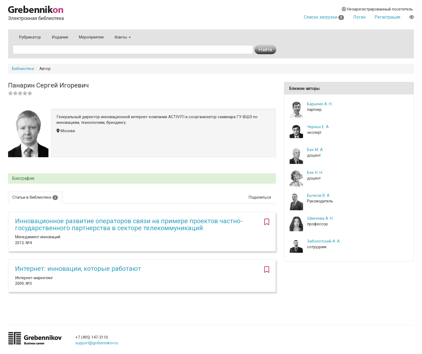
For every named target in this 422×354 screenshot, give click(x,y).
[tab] (142, 178)
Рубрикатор (30, 37)
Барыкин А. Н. (319, 103)
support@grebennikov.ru (96, 343)
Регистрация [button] (387, 17)
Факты (122, 37)
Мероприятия (91, 37)
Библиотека (23, 68)
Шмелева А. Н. (320, 218)
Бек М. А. (315, 149)
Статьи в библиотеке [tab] (35, 197)
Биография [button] (23, 178)
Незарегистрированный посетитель (377, 9)
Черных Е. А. (318, 126)
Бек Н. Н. (315, 172)
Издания (60, 37)
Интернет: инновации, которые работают (78, 268)
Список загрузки (324, 17)
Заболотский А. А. (323, 241)
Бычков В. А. (318, 195)
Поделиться (259, 197)
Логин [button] (359, 17)
